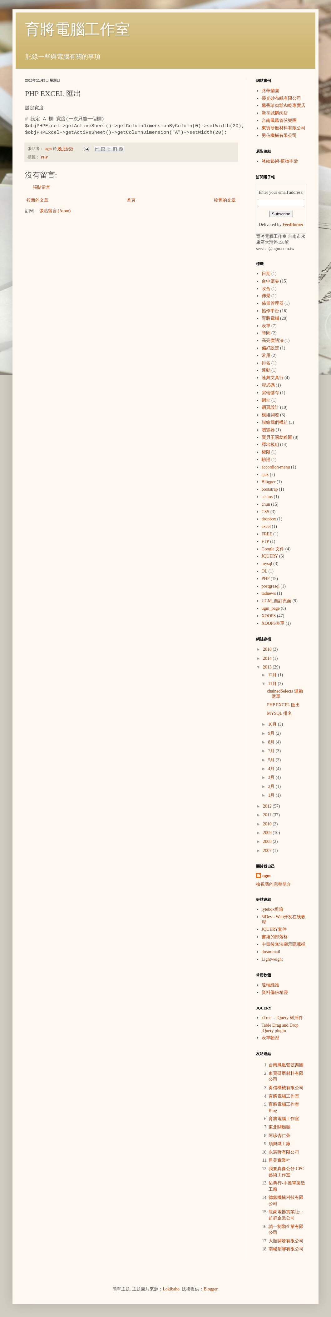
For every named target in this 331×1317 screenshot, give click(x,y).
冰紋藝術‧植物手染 (280, 161)
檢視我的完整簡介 (273, 884)
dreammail (271, 951)
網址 (266, 400)
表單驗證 (270, 1037)
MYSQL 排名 (279, 713)
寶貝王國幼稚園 (277, 437)
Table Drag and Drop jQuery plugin (280, 1028)
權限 (266, 452)
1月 (272, 795)
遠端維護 (270, 985)
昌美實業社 (279, 1160)
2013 (268, 667)
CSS (265, 511)
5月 (272, 760)
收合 (266, 288)
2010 (268, 824)
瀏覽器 (268, 430)
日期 (266, 273)
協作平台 (270, 310)
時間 (266, 333)
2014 (268, 658)
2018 (268, 649)
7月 (272, 751)
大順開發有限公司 (286, 1241)
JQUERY (270, 556)
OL (265, 571)
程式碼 (268, 385)
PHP (44, 157)
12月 (273, 675)
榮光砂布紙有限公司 (281, 98)
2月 (272, 786)
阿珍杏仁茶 (279, 1135)
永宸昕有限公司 (284, 1152)
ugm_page (271, 608)
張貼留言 (41, 187)
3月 (272, 777)
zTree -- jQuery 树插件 (282, 1017)
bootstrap (270, 489)
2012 (268, 806)
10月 (273, 724)
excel (266, 526)
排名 (266, 363)
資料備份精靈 (275, 992)
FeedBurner (293, 224)
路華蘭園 (270, 90)
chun (266, 504)
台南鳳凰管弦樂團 (279, 120)
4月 (272, 768)
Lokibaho (171, 1289)
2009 (268, 832)
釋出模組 (270, 444)
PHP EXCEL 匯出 (283, 705)
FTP (265, 541)
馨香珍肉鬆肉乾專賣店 (283, 105)
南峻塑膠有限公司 (286, 1249)
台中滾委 (270, 281)
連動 (266, 370)
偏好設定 (270, 348)
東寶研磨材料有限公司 (283, 128)
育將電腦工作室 (77, 29)
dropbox (269, 519)
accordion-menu (276, 467)
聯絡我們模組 (275, 422)
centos (267, 496)
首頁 (131, 200)
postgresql (271, 586)
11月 (273, 683)
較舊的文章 (225, 200)
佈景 (266, 295)
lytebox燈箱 (273, 909)
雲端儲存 (270, 392)
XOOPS (269, 615)
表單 (266, 325)
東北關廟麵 (279, 1127)
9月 (272, 733)
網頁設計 (270, 407)
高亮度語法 (273, 340)
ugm (266, 876)
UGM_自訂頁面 (277, 600)
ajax (265, 474)
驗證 (266, 459)
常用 (266, 355)
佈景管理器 (273, 303)
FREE (267, 534)
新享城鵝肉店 (275, 113)
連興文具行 (273, 377)
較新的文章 (37, 200)
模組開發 (270, 415)
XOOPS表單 (273, 623)
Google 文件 (273, 549)
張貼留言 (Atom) (55, 210)
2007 (268, 850)
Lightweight (272, 959)
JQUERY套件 (274, 929)
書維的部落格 (275, 936)
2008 (268, 841)
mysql (267, 563)
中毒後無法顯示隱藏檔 (283, 944)
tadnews (269, 593)
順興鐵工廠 (279, 1143)
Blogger (269, 481)
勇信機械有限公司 (279, 135)
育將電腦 (270, 318)
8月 (272, 742)
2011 (268, 815)
